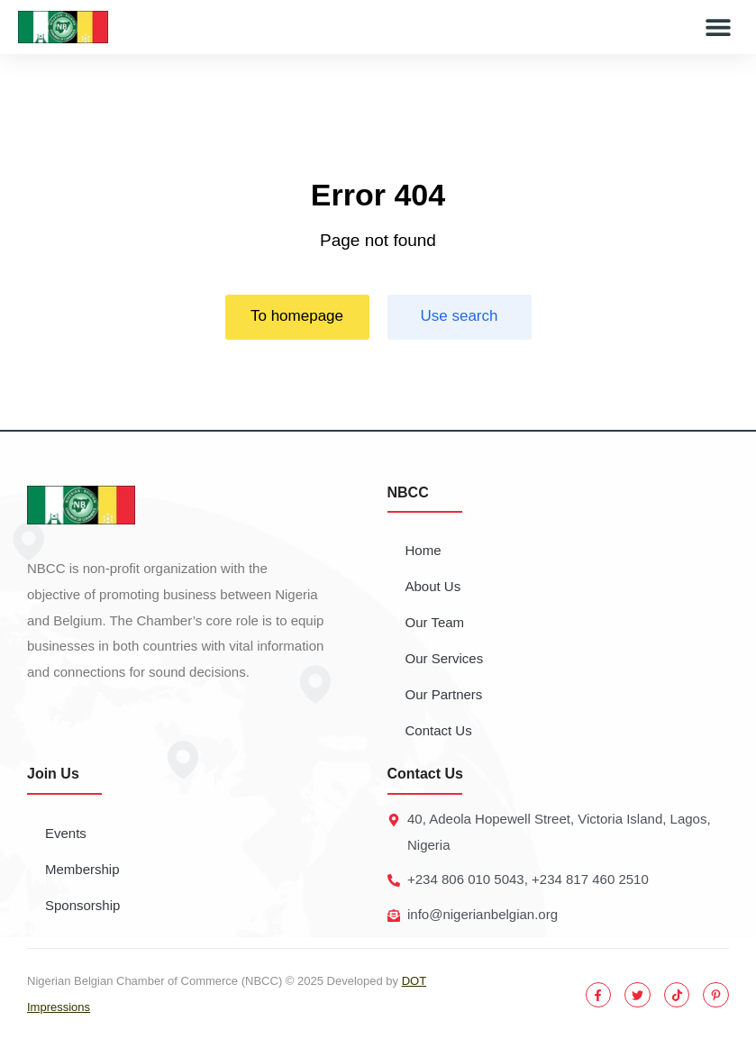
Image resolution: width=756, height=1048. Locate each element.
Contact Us (438, 730)
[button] (717, 27)
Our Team (435, 622)
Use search (459, 315)
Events (66, 833)
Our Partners (444, 694)
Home (423, 550)
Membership (82, 869)
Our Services (444, 658)
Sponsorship (82, 905)
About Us (433, 586)
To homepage (296, 315)
